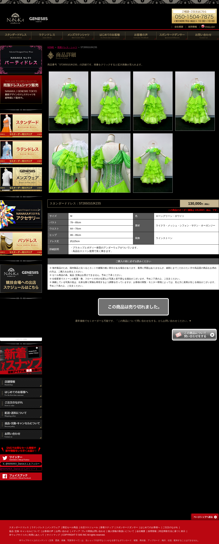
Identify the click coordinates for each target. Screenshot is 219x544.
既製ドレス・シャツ (67, 47)
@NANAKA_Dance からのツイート (19, 468)
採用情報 (152, 531)
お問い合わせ (62, 531)
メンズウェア (53, 527)
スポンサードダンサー (127, 527)
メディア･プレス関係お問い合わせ (88, 531)
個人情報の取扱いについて (121, 531)
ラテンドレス (38, 527)
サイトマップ (53, 535)
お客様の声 (47, 531)
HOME (50, 47)
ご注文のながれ (170, 527)
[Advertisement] (21, 320)
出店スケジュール (89, 527)
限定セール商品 (70, 527)
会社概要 (141, 531)
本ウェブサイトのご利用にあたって (26, 535)
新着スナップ (107, 527)
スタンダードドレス (19, 527)
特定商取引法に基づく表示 (172, 531)
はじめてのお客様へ (150, 527)
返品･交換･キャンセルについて (24, 531)
